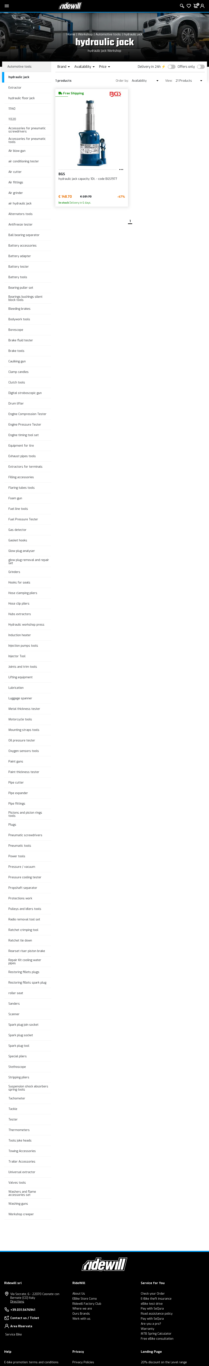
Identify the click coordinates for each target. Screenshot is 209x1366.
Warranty (147, 1329)
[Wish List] (188, 6)
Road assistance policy (157, 1314)
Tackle (12, 1109)
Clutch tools (16, 383)
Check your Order (153, 1294)
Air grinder (15, 193)
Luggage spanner (20, 698)
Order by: (122, 81)
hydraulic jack (133, 34)
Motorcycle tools (20, 719)
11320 (12, 119)
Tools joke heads (20, 1141)
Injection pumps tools (23, 646)
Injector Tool (16, 656)
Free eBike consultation (157, 1339)
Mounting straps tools (23, 730)
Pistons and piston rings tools (25, 814)
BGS (62, 174)
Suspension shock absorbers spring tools (28, 1088)
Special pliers (17, 1056)
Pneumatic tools (19, 846)
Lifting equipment (20, 677)
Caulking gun (17, 361)
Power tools (16, 856)
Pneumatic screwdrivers (25, 835)
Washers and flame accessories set (22, 1193)
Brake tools (16, 351)
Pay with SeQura (152, 1309)
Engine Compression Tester (27, 414)
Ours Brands (81, 1314)
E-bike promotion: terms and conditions (31, 1362)
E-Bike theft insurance (156, 1299)
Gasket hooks (17, 540)
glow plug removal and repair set (28, 561)
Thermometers (19, 1130)
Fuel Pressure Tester (23, 519)
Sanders (14, 1004)
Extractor (14, 88)
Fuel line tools (18, 509)
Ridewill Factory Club (86, 1304)
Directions (17, 1302)
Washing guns (18, 1204)
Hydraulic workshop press (26, 625)
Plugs (12, 825)
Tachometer (16, 1098)
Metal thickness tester (24, 709)
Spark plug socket (20, 1035)
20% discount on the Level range (164, 1362)
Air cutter (15, 172)
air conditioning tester (23, 161)
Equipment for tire (21, 446)
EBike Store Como (84, 1299)
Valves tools (17, 1183)
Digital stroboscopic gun (25, 393)
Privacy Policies (83, 1362)
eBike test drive (152, 1304)
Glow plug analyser (21, 551)
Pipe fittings (16, 804)
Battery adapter (19, 256)
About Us (78, 1294)
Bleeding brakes (19, 309)
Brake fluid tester (20, 340)
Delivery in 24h (149, 66)
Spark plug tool (18, 1046)
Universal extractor (21, 1172)
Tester (13, 1120)
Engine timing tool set (23, 435)
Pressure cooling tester (24, 877)
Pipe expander (18, 793)
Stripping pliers (18, 1077)
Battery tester (18, 267)
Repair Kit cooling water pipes (24, 961)
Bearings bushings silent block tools (25, 298)
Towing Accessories (22, 1151)
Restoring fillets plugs (23, 972)
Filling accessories (21, 477)
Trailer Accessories (21, 1162)
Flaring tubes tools (21, 488)
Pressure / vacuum (21, 867)
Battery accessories (22, 246)
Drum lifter (16, 404)
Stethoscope (17, 1067)
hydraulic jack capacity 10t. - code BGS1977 (88, 179)
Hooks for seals (19, 583)
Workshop (85, 34)
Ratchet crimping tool (23, 930)
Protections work (20, 898)
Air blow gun (16, 151)
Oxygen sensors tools (23, 751)
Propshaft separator (22, 888)
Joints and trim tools (22, 667)
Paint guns (15, 762)
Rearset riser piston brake (26, 951)
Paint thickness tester (23, 772)
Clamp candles (18, 372)
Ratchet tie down (20, 941)
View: (168, 81)
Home (71, 34)
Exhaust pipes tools (22, 456)
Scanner (14, 1014)
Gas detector (17, 530)
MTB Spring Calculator (156, 1334)
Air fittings (15, 182)
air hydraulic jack (20, 204)
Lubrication (16, 688)
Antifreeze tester (20, 225)
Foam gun (15, 498)
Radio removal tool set (24, 919)
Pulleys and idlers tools (24, 909)
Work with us (81, 1319)
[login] (202, 6)
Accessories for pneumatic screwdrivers (27, 130)
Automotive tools (108, 34)
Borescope (15, 330)
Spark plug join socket (23, 1025)
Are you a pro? (151, 1324)
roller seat (15, 993)
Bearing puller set (20, 288)
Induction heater (19, 635)
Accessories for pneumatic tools (27, 140)
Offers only (186, 66)
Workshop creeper (21, 1214)
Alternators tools (20, 214)
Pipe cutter (16, 783)
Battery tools (17, 277)
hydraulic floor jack (21, 98)
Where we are (82, 1309)
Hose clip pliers (18, 604)
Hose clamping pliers (22, 593)
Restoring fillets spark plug (27, 983)
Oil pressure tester (21, 740)
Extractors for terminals (25, 467)
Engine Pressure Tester (24, 425)
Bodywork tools (19, 319)
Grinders (14, 572)
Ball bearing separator (24, 235)
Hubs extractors (19, 614)
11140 (11, 109)
